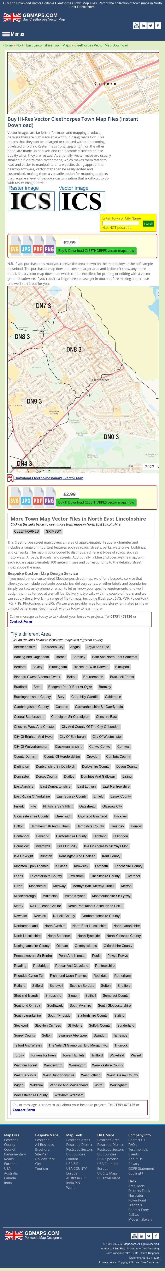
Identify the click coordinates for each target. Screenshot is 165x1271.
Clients (133, 1154)
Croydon (93, 756)
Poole (96, 956)
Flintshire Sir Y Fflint (57, 806)
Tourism (41, 1168)
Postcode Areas (78, 1140)
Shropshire (53, 995)
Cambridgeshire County (31, 707)
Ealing (126, 776)
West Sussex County (122, 1075)
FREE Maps (105, 1135)
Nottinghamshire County (31, 946)
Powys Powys (117, 956)
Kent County (111, 856)
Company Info (139, 1135)
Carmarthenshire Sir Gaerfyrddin (99, 707)
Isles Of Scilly (67, 846)
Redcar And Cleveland (71, 965)
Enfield (98, 796)
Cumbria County (118, 756)
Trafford (97, 1055)
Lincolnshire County (105, 876)
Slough (73, 995)
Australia (11, 1173)
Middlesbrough (25, 896)
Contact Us (136, 1140)
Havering (42, 836)
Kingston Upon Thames (31, 866)
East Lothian (86, 786)
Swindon (100, 1035)
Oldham (62, 946)
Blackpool (122, 667)
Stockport (21, 1025)
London (72, 1159)
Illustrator (135, 1195)
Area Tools (136, 1186)
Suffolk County (100, 1025)
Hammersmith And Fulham (50, 826)
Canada (10, 1178)
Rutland (19, 985)
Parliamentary (15, 1154)
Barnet (61, 657)
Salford (37, 985)
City (38, 1164)
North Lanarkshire (126, 926)
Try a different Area (31, 634)
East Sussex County (72, 796)
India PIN (73, 1183)
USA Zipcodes (107, 1159)
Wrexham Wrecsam (68, 1095)
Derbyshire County (96, 766)
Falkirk (19, 806)
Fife (33, 806)
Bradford (20, 687)
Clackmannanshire (69, 746)
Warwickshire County (107, 1065)
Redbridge (40, 965)
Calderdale (113, 697)
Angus (74, 647)
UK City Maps (107, 1173)
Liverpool (133, 876)
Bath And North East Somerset (114, 657)
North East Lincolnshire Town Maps (43, 45)
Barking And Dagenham (31, 657)
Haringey (117, 826)
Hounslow (21, 846)
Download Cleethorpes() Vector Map (48, 478)
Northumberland (26, 926)
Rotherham (122, 975)
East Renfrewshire (116, 786)
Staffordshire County (92, 1015)
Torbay (19, 1055)
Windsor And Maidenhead (69, 1085)
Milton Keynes (75, 896)
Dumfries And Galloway (98, 776)
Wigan (18, 1085)
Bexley (37, 667)
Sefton (106, 985)
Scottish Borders (82, 985)
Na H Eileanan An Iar (45, 906)
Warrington (77, 1065)
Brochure (42, 1149)
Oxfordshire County (118, 946)
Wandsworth (53, 1065)
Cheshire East (106, 716)
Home (8, 45)
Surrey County (24, 1035)
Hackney (120, 816)
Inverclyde (43, 846)
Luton (18, 886)
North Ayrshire (55, 926)
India (8, 1183)
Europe (9, 1164)
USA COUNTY (76, 1168)
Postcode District (79, 1145)
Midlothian (50, 896)
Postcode (11, 1140)
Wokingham (119, 1085)
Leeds (18, 876)
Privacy (133, 1164)
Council (10, 1149)
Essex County (120, 796)
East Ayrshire (23, 786)
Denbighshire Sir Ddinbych (55, 766)
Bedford (19, 667)
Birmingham (58, 667)
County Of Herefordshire (62, 756)
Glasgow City (112, 806)
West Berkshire (25, 1075)
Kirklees (61, 866)
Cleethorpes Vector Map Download (101, 45)
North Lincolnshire (27, 936)
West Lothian (90, 1075)
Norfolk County (64, 916)
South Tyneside (59, 1015)
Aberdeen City (52, 647)
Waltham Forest (25, 1065)
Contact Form (21, 621)
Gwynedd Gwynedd (92, 816)
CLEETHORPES (26, 531)
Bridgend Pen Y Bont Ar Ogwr (70, 687)
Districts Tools (139, 1191)
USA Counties (107, 1164)
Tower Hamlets (73, 1055)
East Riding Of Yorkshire (32, 796)
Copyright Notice (128, 1262)
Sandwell (56, 985)
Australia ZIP (76, 1178)
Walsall (136, 1055)
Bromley (105, 687)
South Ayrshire (80, 1005)
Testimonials (138, 1149)
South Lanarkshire (27, 1015)
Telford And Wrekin (28, 1045)
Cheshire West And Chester (34, 726)
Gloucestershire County (31, 816)
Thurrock (121, 1045)
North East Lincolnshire (89, 926)
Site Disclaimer (150, 1262)
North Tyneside (89, 936)
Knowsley (81, 866)
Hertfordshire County (71, 836)
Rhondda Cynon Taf (28, 975)
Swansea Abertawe (72, 1035)
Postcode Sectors (79, 1149)
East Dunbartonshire (55, 786)
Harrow (136, 826)
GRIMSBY (53, 531)
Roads (9, 1159)
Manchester (38, 886)
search (148, 224)
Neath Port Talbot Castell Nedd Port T (95, 906)
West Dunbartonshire (58, 1075)
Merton (126, 886)
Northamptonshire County (100, 916)
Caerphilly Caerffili (84, 697)
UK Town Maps (108, 1178)
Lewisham (76, 876)
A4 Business (44, 1145)
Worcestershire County (30, 1095)
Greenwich (63, 816)
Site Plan (41, 1154)
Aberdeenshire (24, 647)
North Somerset (59, 936)
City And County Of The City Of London (90, 726)
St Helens (75, 1025)
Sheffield (123, 985)
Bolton (71, 677)
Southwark (55, 1005)
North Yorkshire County (124, 936)
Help (132, 1181)
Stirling (119, 1015)
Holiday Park (45, 1159)
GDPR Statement (141, 1168)
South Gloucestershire (114, 1005)
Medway (59, 886)
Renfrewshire (104, 965)
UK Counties (75, 1154)
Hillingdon (120, 836)
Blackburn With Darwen (91, 667)
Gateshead (87, 806)
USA (7, 1168)
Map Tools (74, 1135)
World (71, 1187)
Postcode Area (108, 1140)
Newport (40, 916)
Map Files (11, 1135)
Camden (62, 707)
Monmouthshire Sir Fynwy (111, 896)
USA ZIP (72, 1164)
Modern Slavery (140, 1219)
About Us (135, 1159)
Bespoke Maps (46, 1135)
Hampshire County (90, 826)
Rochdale (101, 975)
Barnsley (78, 657)
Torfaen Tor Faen (43, 1055)
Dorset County (46, 776)
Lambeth (101, 866)
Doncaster (21, 776)
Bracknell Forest (122, 677)
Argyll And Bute (98, 647)
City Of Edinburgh (72, 736)
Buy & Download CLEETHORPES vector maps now (96, 250)
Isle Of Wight (23, 856)
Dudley (69, 776)
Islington (46, 856)
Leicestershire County (46, 876)
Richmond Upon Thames (68, 975)
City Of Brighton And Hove (33, 736)
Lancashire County (128, 866)
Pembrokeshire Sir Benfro (33, 956)
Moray (18, 906)
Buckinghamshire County (32, 697)
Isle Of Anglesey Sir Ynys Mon (106, 846)
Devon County (126, 766)
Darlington (21, 766)
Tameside (120, 1035)
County (9, 1145)
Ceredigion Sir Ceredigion (70, 716)
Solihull (90, 995)
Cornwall (123, 746)
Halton (18, 826)
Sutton (47, 1035)
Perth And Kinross (72, 956)
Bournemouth (93, 677)
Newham (20, 916)
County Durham (25, 756)
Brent (37, 687)
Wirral (99, 1085)
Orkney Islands (86, 946)
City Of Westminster (107, 736)
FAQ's (132, 1145)
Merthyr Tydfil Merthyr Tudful (93, 886)
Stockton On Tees (48, 1025)
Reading (20, 965)
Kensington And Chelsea (77, 856)
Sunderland (125, 1025)
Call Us (133, 1214)
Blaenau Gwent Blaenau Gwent (37, 677)
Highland (99, 836)
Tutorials (135, 1205)
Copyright (135, 1173)
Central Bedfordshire (29, 716)
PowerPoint (137, 1200)
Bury (61, 697)
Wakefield (117, 1055)
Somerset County (116, 995)
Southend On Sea (27, 1005)
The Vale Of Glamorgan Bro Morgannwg (78, 1045)
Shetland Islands (26, 995)
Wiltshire (36, 1085)
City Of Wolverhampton (31, 746)
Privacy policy (107, 1262)
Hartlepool (21, 836)
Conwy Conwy (99, 746)
